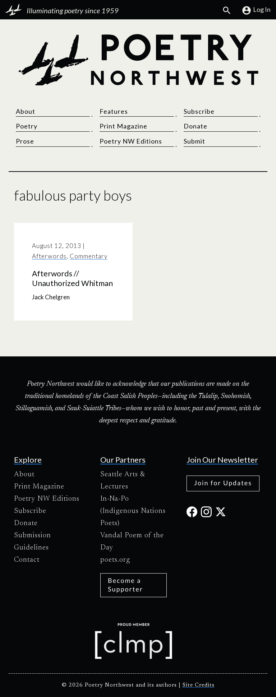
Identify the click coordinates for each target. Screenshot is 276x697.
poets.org (115, 559)
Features (114, 111)
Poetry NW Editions (131, 141)
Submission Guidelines (32, 541)
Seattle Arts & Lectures (122, 480)
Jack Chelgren (51, 297)
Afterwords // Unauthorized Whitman (72, 278)
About (25, 111)
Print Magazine (123, 126)
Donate (195, 126)
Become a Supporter (125, 584)
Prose (25, 141)
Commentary (88, 256)
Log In (256, 10)
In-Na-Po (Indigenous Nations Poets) (133, 511)
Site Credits (199, 685)
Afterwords (49, 256)
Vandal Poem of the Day (132, 541)
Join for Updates (223, 483)
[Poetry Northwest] (138, 60)
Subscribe (199, 111)
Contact (27, 559)
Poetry (26, 126)
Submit (194, 141)
